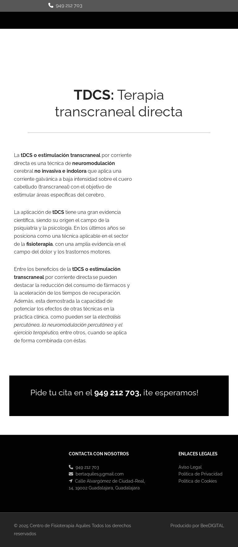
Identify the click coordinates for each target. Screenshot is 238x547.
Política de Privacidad (200, 473)
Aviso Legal (190, 467)
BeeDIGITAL (212, 525)
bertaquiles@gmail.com (100, 473)
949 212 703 (69, 5)
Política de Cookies (197, 481)
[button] (155, 20)
